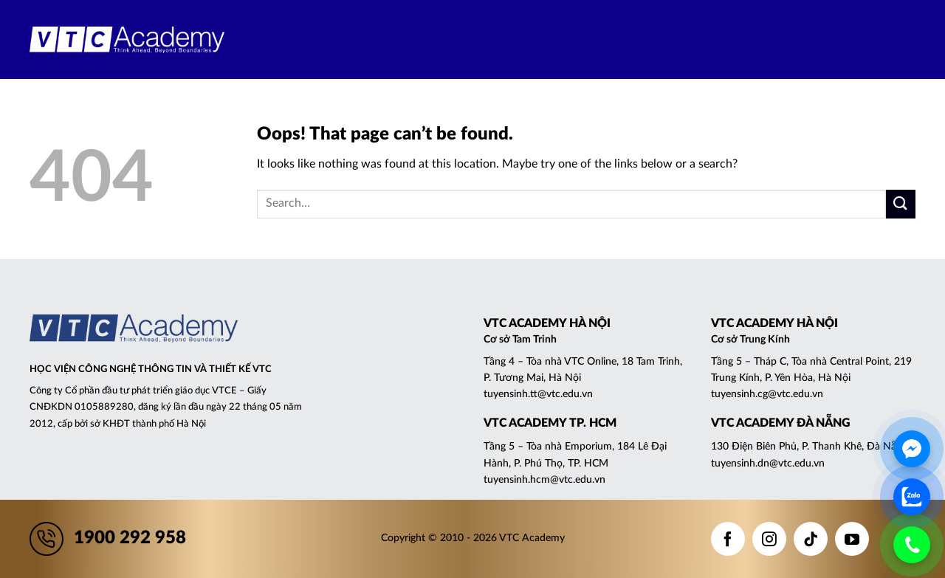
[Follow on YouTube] (852, 539)
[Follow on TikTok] (811, 539)
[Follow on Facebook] (728, 539)
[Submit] (900, 204)
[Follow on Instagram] (769, 539)
